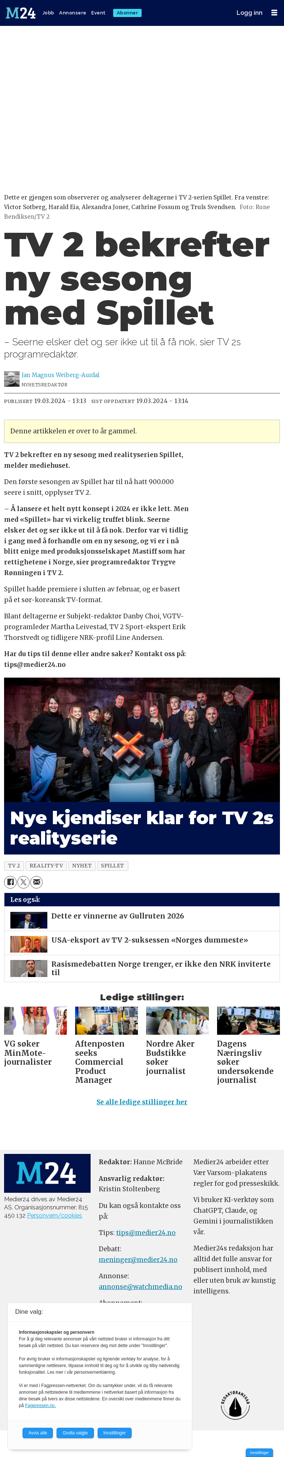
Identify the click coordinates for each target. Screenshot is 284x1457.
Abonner (127, 13)
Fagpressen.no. (40, 1405)
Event (98, 13)
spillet (112, 866)
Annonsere (73, 13)
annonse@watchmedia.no (140, 1287)
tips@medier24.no (146, 1233)
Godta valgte (75, 1433)
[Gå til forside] (21, 13)
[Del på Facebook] (10, 882)
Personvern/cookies (54, 1215)
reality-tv (46, 866)
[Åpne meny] (274, 13)
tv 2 (14, 866)
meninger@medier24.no (138, 1260)
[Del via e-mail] (36, 882)
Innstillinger (259, 1453)
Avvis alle (37, 1433)
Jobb (48, 13)
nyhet (82, 866)
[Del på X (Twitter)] (23, 882)
